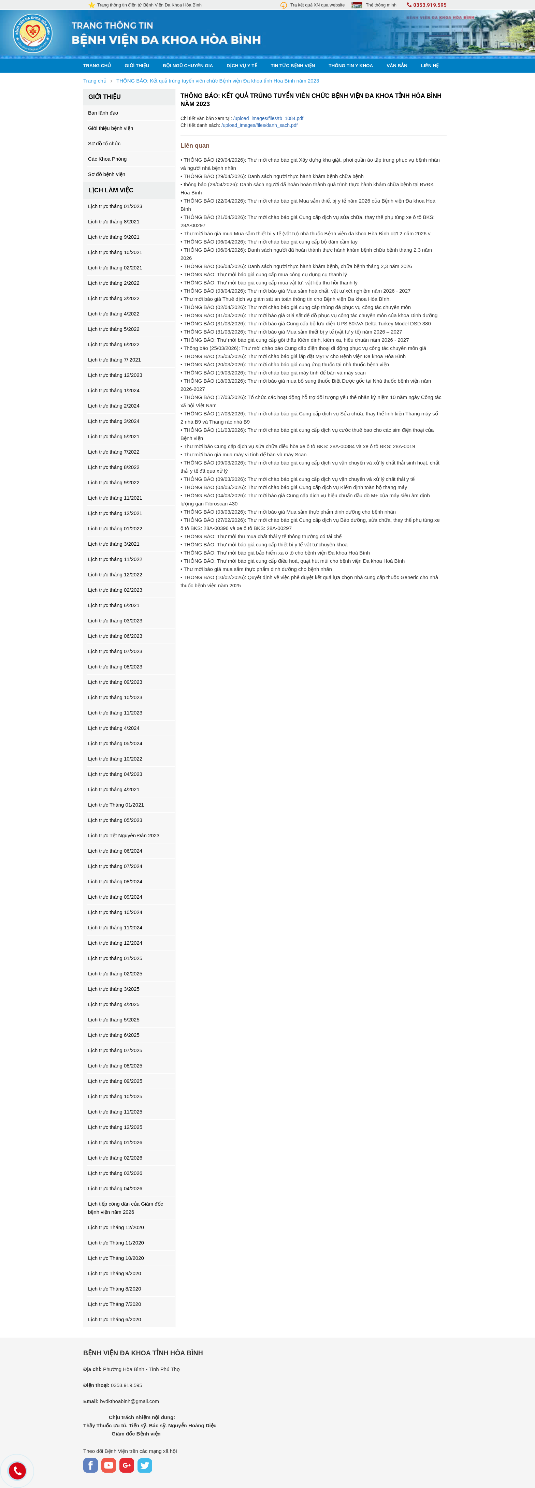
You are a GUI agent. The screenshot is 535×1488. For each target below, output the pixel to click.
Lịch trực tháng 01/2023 (115, 206)
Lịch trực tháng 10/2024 (115, 912)
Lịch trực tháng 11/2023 (115, 713)
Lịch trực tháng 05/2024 (115, 743)
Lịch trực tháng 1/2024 (114, 390)
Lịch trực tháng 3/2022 (114, 298)
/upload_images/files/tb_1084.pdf (268, 118)
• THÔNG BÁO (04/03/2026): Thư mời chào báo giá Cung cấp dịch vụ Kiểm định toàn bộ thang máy (293, 487)
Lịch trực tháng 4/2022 (114, 313)
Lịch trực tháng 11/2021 (115, 498)
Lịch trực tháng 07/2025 (115, 1050)
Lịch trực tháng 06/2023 (115, 636)
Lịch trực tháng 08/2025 (115, 1066)
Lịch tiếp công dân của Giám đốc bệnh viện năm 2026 (125, 1208)
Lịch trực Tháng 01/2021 (116, 805)
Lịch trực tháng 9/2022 (114, 482)
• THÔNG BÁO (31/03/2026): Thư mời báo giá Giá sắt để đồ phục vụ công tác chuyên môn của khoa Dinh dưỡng (308, 315)
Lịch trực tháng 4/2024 (114, 728)
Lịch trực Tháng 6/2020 (114, 1319)
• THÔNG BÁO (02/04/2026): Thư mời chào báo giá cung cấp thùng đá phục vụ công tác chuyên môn (295, 307)
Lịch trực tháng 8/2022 (114, 467)
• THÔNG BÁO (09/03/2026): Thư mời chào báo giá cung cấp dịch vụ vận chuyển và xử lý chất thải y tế (297, 479)
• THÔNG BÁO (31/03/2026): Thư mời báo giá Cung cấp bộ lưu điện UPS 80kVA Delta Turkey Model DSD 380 (305, 323)
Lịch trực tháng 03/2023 (115, 620)
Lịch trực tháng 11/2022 (115, 559)
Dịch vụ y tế (242, 65)
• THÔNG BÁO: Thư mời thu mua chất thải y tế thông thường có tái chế (261, 536)
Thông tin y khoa (351, 65)
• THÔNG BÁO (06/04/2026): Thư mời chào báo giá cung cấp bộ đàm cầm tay (269, 242)
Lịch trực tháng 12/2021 (115, 513)
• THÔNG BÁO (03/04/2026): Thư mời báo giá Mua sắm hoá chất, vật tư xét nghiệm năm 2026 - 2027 (295, 291)
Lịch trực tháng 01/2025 (115, 958)
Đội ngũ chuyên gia (188, 65)
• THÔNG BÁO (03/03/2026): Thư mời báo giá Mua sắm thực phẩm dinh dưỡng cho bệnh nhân (288, 512)
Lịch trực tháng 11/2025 (115, 1112)
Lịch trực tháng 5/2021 (114, 436)
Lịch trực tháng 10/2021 (115, 252)
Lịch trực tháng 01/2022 (115, 528)
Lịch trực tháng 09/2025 (115, 1081)
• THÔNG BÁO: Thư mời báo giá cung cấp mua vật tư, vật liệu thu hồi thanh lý (269, 282)
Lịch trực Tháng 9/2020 (114, 1273)
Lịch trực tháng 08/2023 (115, 666)
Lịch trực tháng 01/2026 (115, 1142)
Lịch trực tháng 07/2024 (115, 866)
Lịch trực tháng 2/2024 (114, 406)
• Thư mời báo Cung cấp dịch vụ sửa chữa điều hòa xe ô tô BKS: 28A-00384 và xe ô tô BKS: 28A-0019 (297, 446)
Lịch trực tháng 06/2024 (115, 851)
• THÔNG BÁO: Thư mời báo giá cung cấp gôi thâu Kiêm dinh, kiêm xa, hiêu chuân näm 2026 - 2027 (294, 340)
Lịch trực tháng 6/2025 (114, 1035)
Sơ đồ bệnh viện (106, 174)
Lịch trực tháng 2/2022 (114, 283)
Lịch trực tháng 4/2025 (114, 1004)
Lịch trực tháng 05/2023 (115, 820)
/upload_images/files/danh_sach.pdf (259, 125)
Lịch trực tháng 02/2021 (115, 267)
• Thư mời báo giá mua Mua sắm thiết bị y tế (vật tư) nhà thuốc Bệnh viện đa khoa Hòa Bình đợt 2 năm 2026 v (305, 233)
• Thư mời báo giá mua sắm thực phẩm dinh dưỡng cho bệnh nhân (256, 569)
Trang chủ (97, 65)
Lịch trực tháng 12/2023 (115, 375)
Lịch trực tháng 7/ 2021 (114, 360)
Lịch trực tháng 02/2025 (115, 973)
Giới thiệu (137, 65)
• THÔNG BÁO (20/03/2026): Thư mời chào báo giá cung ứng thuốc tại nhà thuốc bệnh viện (284, 364)
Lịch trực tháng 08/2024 (115, 881)
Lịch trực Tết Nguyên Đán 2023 (123, 835)
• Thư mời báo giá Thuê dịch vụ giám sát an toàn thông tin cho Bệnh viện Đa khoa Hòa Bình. (285, 299)
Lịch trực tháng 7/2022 (114, 452)
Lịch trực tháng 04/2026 (115, 1188)
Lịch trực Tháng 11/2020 (116, 1243)
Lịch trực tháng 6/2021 (114, 605)
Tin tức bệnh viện (293, 65)
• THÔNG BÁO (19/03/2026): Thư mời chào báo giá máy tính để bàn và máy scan (273, 372)
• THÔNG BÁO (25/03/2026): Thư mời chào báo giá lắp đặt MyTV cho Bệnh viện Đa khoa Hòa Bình (293, 356)
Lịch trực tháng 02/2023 (115, 590)
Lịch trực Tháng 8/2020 (114, 1289)
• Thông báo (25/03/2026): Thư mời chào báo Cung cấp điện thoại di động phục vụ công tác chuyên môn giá (303, 348)
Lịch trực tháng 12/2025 (115, 1127)
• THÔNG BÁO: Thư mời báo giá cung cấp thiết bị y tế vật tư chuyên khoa (264, 544)
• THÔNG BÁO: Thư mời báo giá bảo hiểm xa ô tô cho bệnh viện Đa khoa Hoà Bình (275, 553)
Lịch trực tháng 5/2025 (114, 1019)
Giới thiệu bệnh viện (110, 128)
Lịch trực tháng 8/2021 (114, 221)
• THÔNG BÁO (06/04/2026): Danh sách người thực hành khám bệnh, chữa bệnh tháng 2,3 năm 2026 (296, 266)
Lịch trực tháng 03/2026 (115, 1173)
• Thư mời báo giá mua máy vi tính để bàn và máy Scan (243, 454)
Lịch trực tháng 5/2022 (114, 329)
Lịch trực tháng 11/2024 (115, 927)
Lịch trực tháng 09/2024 (115, 897)
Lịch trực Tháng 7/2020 (114, 1304)
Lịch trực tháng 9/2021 (114, 237)
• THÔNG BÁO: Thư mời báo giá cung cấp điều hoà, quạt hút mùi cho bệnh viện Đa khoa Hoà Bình (292, 561)
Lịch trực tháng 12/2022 (115, 574)
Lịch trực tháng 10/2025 (115, 1096)
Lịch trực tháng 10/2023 (115, 697)
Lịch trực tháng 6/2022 (114, 344)
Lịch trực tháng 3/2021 (114, 544)
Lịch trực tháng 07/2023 (115, 651)
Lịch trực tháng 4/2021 (114, 789)
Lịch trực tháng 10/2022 (115, 759)
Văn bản (397, 65)
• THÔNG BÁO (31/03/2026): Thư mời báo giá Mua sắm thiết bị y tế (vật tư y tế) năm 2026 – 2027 (291, 332)
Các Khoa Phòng (107, 159)
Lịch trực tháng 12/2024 (115, 943)
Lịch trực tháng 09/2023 (115, 682)
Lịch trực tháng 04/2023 (115, 774)
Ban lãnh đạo (103, 113)
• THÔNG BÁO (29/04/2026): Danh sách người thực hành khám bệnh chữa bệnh (272, 176)
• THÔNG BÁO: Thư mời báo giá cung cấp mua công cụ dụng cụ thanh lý (263, 274)
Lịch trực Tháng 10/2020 (116, 1258)
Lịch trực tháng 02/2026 (115, 1158)
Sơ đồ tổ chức (104, 143)
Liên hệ (430, 65)
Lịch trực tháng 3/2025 (114, 989)
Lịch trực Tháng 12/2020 (116, 1227)
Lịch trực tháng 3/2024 (114, 421)
